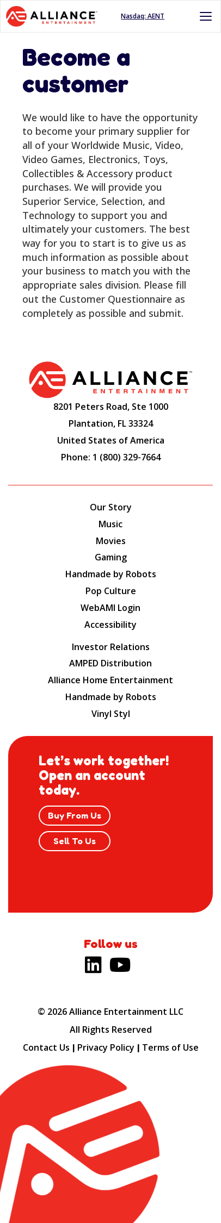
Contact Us (46, 1047)
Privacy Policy (105, 1047)
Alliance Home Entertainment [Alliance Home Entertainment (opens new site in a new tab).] (110, 680)
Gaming (111, 557)
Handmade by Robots (110, 574)
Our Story (111, 507)
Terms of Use (170, 1047)
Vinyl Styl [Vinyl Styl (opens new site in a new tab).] (110, 714)
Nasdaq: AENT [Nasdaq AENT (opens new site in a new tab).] (142, 16)
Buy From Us (74, 815)
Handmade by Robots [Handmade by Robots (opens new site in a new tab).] (110, 697)
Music (110, 524)
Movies (111, 541)
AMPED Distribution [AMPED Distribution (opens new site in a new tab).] (110, 663)
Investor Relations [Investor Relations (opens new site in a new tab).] (111, 647)
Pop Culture (110, 591)
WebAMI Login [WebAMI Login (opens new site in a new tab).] (110, 608)
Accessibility (110, 625)
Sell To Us (74, 840)
